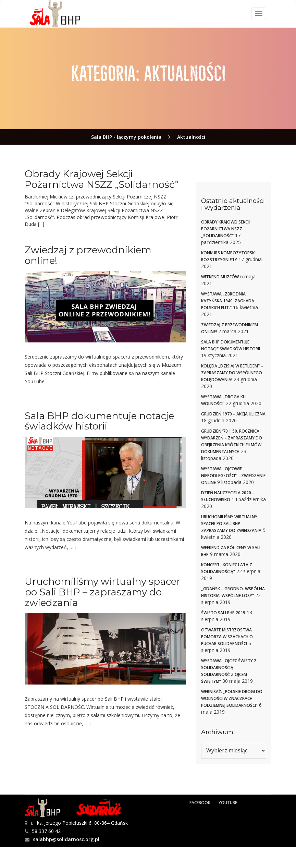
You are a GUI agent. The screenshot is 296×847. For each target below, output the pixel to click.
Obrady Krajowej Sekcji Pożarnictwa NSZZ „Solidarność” (101, 179)
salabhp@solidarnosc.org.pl (66, 839)
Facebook (199, 803)
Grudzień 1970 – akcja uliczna (233, 414)
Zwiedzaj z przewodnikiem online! (88, 255)
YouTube (228, 803)
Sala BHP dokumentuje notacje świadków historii (99, 421)
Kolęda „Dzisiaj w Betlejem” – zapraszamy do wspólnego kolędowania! (232, 373)
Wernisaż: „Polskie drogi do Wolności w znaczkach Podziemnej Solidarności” (231, 698)
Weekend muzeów (220, 277)
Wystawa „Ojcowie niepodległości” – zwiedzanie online (233, 475)
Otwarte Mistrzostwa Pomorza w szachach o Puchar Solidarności (227, 636)
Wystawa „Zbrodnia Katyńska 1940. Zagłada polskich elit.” (227, 301)
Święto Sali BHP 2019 (223, 613)
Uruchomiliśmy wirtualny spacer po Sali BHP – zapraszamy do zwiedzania (103, 592)
